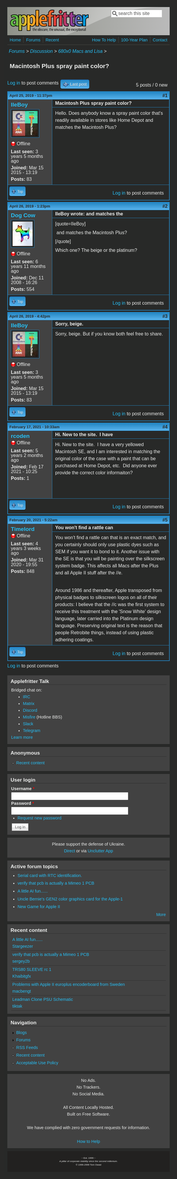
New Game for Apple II (39, 906)
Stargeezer (22, 946)
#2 (165, 206)
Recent (52, 40)
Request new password (40, 818)
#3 (165, 316)
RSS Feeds (27, 1047)
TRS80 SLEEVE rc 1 (31, 969)
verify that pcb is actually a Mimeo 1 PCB (56, 883)
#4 (165, 426)
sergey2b (21, 961)
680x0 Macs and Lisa (80, 51)
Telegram (31, 730)
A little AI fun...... (33, 891)
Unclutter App (100, 851)
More (161, 914)
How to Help (88, 1141)
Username (22, 788)
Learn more (22, 737)
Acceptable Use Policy (37, 1062)
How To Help (104, 40)
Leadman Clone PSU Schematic (42, 999)
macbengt (21, 991)
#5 (165, 519)
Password (22, 803)
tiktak (17, 1006)
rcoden (20, 436)
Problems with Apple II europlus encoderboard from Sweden (68, 984)
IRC (26, 696)
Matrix (28, 703)
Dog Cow (23, 215)
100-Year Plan (134, 40)
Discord (30, 710)
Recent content (30, 762)
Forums (33, 40)
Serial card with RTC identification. (50, 875)
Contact (160, 40)
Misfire (29, 717)
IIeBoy (19, 105)
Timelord (23, 529)
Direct (69, 851)
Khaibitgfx (21, 976)
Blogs (21, 1032)
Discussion (41, 51)
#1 (165, 95)
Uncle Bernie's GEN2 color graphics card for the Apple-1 (70, 899)
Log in (13, 82)
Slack (28, 723)
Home (15, 40)
